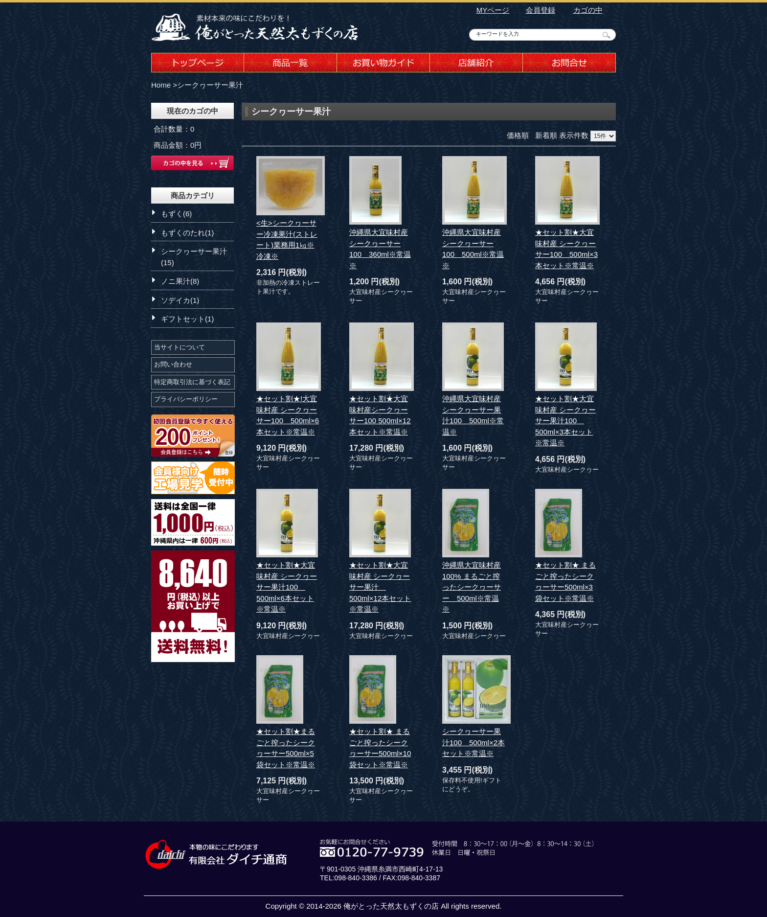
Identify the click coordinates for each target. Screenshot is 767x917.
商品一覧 (290, 62)
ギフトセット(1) (187, 319)
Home (161, 85)
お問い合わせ (173, 364)
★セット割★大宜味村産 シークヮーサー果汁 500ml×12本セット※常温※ (380, 587)
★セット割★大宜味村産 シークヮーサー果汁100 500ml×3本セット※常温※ (565, 420)
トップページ (197, 62)
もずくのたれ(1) (187, 233)
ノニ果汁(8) (180, 281)
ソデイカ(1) (180, 300)
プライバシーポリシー (186, 399)
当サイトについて (179, 347)
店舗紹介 (476, 62)
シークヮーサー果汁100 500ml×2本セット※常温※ (473, 742)
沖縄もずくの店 (256, 27)
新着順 (546, 135)
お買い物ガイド (383, 62)
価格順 (518, 135)
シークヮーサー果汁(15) (194, 257)
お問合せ (569, 62)
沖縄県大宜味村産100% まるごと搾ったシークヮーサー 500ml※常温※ (471, 587)
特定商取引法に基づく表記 (192, 382)
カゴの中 (588, 10)
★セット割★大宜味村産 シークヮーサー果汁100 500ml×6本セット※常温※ (286, 587)
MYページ (493, 10)
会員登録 (540, 10)
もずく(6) (176, 213)
